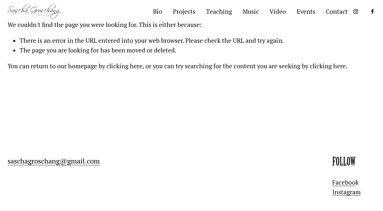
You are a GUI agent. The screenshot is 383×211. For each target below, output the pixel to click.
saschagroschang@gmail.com (54, 161)
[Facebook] (372, 11)
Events (306, 11)
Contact (337, 11)
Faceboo (343, 182)
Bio (157, 11)
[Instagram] (356, 11)
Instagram (346, 192)
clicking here (124, 66)
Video (278, 11)
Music (251, 11)
